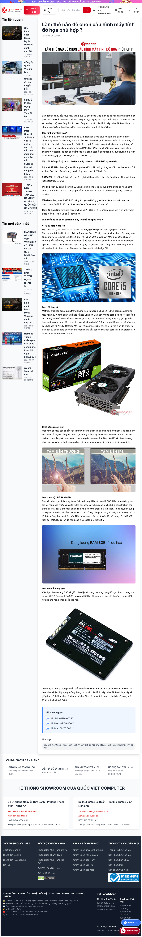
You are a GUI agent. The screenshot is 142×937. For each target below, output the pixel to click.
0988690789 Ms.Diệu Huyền (110, 930)
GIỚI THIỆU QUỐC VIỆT (16, 843)
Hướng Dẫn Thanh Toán (50, 854)
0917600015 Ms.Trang (125, 907)
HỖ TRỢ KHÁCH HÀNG (51, 843)
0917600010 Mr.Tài (105, 903)
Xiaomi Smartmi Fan (28, 371)
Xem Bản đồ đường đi (17, 816)
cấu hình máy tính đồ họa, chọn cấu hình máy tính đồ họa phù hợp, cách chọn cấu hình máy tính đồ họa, (88, 746)
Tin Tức (6, 864)
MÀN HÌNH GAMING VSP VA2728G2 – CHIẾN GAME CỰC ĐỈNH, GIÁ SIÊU (30, 245)
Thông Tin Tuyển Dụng (14, 859)
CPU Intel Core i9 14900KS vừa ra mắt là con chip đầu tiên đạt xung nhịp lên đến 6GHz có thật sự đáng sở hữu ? (29, 150)
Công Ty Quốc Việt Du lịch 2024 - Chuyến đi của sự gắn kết (28, 75)
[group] (71, 1)
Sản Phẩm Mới (115, 864)
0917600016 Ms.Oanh (125, 913)
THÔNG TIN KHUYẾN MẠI (123, 843)
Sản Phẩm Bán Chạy (118, 859)
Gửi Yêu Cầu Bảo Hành (49, 868)
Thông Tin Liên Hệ (12, 854)
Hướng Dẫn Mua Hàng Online (52, 850)
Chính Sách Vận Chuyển (85, 854)
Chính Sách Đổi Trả (83, 864)
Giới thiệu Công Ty (12, 850)
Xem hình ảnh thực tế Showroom (22, 811)
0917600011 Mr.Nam (106, 906)
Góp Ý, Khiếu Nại (46, 873)
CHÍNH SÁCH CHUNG (85, 843)
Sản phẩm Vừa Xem (118, 869)
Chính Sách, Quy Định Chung (88, 850)
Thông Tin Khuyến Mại (119, 850)
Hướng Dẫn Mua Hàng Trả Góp (51, 861)
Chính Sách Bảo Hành (84, 859)
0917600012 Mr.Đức (106, 909)
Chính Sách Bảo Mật (83, 869)
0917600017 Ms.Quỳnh (125, 919)
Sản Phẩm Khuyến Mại (119, 854)
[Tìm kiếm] (87, 10)
